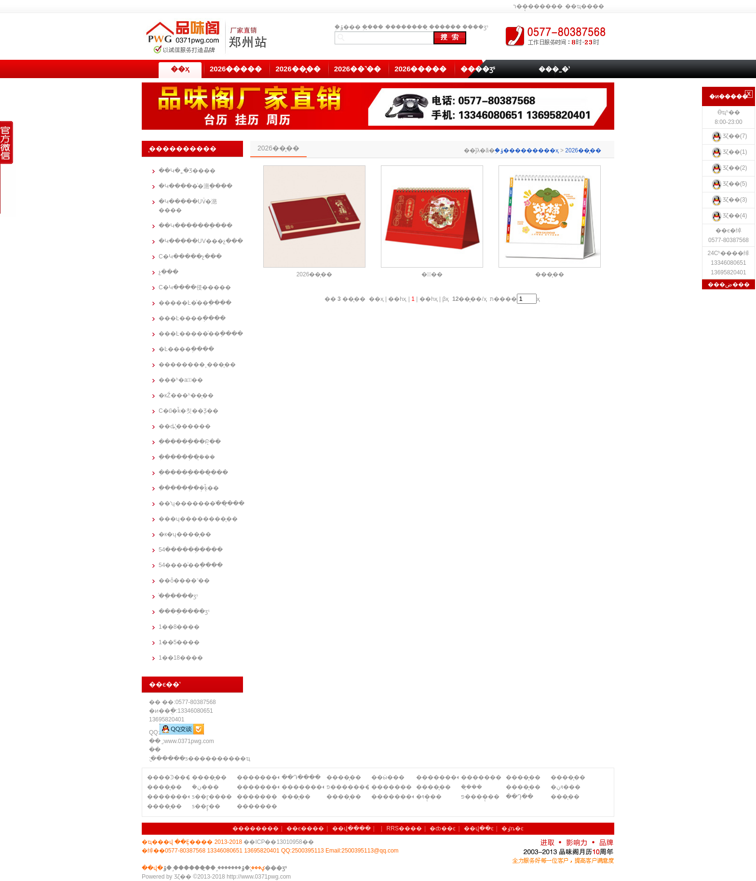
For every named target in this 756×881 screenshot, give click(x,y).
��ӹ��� (388, 777)
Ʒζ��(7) (728, 136)
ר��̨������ (538, 6)
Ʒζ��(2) (728, 167)
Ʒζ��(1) (728, 152)
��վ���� (351, 828)
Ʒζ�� (182, 876)
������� (481, 777)
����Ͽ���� (168, 777)
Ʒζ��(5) (728, 183)
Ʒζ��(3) (728, 199)
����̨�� (209, 777)
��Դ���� (301, 777)
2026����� (236, 69)
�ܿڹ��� (205, 787)
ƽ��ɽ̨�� (206, 806)
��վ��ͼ (479, 828)
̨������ (445, 27)
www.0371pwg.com (189, 741)
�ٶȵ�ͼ (512, 828)
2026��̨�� (297, 69)
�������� (406, 27)
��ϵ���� (305, 828)
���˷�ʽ (554, 69)
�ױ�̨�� (429, 796)
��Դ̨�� (519, 796)
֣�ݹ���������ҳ (527, 150)
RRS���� (404, 828)
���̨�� (549, 274)
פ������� (347, 787)
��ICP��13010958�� (278, 842)
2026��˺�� (357, 69)
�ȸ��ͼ (443, 828)
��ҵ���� (584, 6)
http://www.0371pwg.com (259, 876)
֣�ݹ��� (348, 27)
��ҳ (180, 69)
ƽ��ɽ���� (212, 796)
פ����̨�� (480, 796)
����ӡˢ (475, 27)
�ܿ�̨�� (471, 787)
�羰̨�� (432, 274)
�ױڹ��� (565, 787)
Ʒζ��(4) (728, 215)
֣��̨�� (372, 27)
